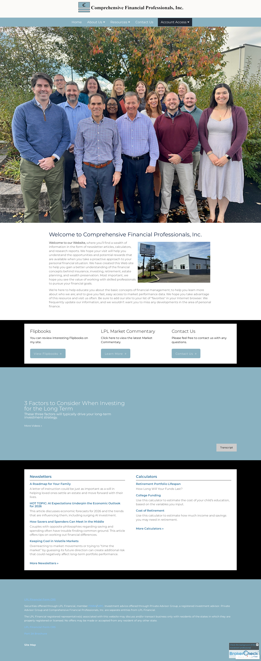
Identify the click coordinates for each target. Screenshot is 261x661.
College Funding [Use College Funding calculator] (148, 502)
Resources (118, 22)
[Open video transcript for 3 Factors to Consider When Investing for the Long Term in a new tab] (219, 447)
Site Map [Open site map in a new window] (30, 644)
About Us (94, 22)
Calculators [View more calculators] (146, 484)
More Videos (26, 425)
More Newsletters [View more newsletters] (44, 556)
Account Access (174, 22)
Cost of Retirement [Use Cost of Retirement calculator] (150, 518)
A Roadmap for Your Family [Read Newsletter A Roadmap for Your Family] (50, 476)
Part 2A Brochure (35, 633)
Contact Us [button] (127, 353)
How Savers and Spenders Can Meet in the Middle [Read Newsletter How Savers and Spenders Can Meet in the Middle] (67, 514)
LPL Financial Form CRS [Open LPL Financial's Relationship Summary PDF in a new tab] (40, 599)
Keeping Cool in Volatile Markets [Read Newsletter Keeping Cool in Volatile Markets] (54, 534)
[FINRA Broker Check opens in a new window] (244, 650)
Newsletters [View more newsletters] (40, 469)
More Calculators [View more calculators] (150, 536)
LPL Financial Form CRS (40, 627)
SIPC (100, 606)
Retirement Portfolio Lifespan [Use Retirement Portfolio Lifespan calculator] (158, 491)
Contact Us (144, 22)
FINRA (92, 606)
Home (77, 22)
